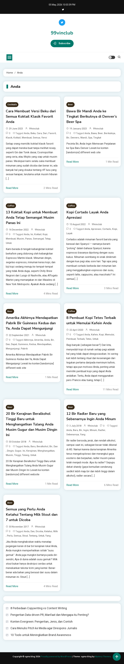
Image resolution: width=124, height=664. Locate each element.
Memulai (109, 334)
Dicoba (39, 531)
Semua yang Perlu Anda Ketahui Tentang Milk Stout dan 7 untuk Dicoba (31, 514)
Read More (12, 188)
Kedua (32, 344)
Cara (39, 133)
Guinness (23, 344)
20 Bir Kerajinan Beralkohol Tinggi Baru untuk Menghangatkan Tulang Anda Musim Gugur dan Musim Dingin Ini (31, 424)
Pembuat (71, 339)
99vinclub (62, 33)
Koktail (17, 137)
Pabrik (24, 348)
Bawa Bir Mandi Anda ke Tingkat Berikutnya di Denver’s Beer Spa (91, 116)
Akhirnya (28, 340)
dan (8, 344)
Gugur (18, 450)
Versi (44, 137)
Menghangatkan (46, 450)
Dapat (14, 344)
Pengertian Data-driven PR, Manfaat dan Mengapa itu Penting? (49, 614)
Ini (32, 234)
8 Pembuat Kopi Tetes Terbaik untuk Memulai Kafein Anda (91, 320)
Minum (93, 430)
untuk (9, 243)
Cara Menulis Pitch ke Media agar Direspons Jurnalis (43, 628)
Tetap (48, 238)
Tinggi (17, 455)
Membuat (27, 137)
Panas (28, 238)
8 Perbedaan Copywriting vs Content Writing (38, 608)
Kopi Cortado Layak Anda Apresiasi (87, 215)
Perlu (10, 535)
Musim (20, 238)
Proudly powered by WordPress (56, 656)
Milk (55, 531)
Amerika (38, 340)
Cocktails (12, 104)
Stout (25, 535)
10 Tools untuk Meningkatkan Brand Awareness (40, 635)
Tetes (88, 339)
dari (45, 133)
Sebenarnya (72, 434)
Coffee (10, 206)
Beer (70, 104)
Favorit (52, 133)
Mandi (83, 137)
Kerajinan (31, 450)
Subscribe (62, 43)
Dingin (10, 450)
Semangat (38, 238)
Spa (90, 137)
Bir (67, 137)
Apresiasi (96, 229)
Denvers (75, 137)
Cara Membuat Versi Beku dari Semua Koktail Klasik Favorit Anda (31, 116)
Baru (33, 446)
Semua (36, 137)
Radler (101, 430)
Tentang (33, 535)
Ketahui (48, 531)
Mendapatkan (44, 344)
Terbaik (81, 339)
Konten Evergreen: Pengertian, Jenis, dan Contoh (41, 621)
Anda (26, 133)
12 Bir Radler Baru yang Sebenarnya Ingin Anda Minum (91, 416)
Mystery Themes (103, 656)
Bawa (94, 133)
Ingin (86, 430)
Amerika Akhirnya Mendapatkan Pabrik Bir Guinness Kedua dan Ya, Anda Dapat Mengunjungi (32, 323)
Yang (82, 434)
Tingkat (97, 137)
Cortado (106, 229)
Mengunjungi (13, 348)
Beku (33, 133)
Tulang (25, 455)
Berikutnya (109, 133)
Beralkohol (42, 446)
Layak (69, 233)
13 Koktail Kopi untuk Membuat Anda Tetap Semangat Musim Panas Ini (32, 217)
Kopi (45, 234)
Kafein (94, 334)
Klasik (9, 137)
